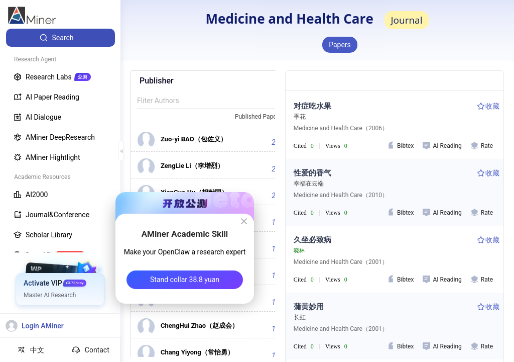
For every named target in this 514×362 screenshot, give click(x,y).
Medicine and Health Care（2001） (341, 261)
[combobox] (262, 117)
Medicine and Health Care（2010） (341, 195)
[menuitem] (60, 38)
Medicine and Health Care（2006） (341, 128)
